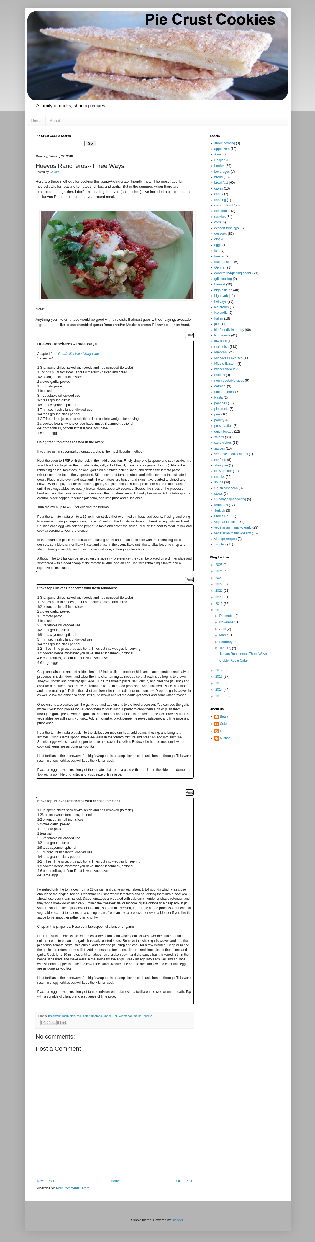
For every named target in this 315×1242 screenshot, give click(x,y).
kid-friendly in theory (229, 330)
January (225, 648)
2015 (219, 683)
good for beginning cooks (233, 273)
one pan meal (224, 392)
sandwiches (223, 443)
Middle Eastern (225, 364)
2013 (219, 696)
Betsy (224, 716)
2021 (219, 591)
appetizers (222, 149)
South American (226, 488)
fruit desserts (224, 262)
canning (220, 200)
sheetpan (221, 465)
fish (217, 251)
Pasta (218, 397)
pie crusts (221, 409)
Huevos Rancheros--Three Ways (242, 654)
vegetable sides (225, 522)
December (227, 616)
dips (217, 239)
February (226, 642)
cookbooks (222, 211)
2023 (219, 578)
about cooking (224, 143)
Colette (225, 724)
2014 (219, 690)
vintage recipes (225, 539)
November (227, 622)
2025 (219, 565)
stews (218, 494)
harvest (219, 284)
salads (219, 437)
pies (217, 414)
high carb (221, 296)
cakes (218, 188)
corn (217, 222)
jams (217, 324)
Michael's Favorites (228, 358)
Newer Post (45, 1181)
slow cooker (223, 471)
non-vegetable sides (229, 380)
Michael (225, 738)
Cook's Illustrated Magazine (78, 354)
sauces (219, 448)
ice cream (221, 307)
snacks (219, 477)
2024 (219, 571)
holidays (220, 302)
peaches (220, 403)
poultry (219, 420)
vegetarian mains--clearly (233, 527)
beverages (222, 172)
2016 (219, 677)
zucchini (220, 544)
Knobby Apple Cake (232, 660)
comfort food (223, 205)
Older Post (184, 1181)
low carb (220, 341)
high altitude (223, 290)
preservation (223, 426)
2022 (219, 584)
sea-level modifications (231, 454)
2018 (219, 610)
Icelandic (220, 313)
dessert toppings (226, 228)
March (224, 635)
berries (219, 166)
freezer (219, 256)
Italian (218, 318)
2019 (219, 604)
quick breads (223, 431)
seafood (220, 460)
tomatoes (95, 1015)
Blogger (177, 1220)
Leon (223, 731)
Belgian (220, 160)
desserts (220, 234)
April (223, 629)
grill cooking (223, 279)
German (220, 267)
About (55, 121)
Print (189, 335)
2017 (219, 670)
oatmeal (220, 386)
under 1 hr (110, 1015)
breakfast (54, 1015)
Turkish (219, 510)
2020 (219, 597)
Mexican (82, 1015)
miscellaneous (224, 369)
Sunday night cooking (230, 499)
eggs (218, 245)
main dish (68, 1015)
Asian (218, 154)
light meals (222, 335)
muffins (219, 375)
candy (218, 194)
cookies (220, 217)
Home (36, 121)
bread (218, 177)
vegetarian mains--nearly (135, 1015)
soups (218, 482)
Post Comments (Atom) (73, 1188)
